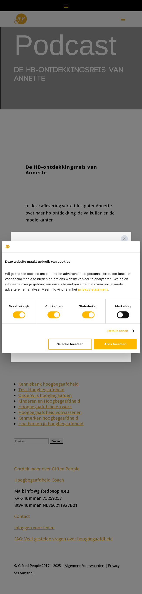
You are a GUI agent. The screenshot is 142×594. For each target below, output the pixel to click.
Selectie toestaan (70, 344)
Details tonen (117, 331)
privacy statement (93, 289)
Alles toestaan (115, 344)
